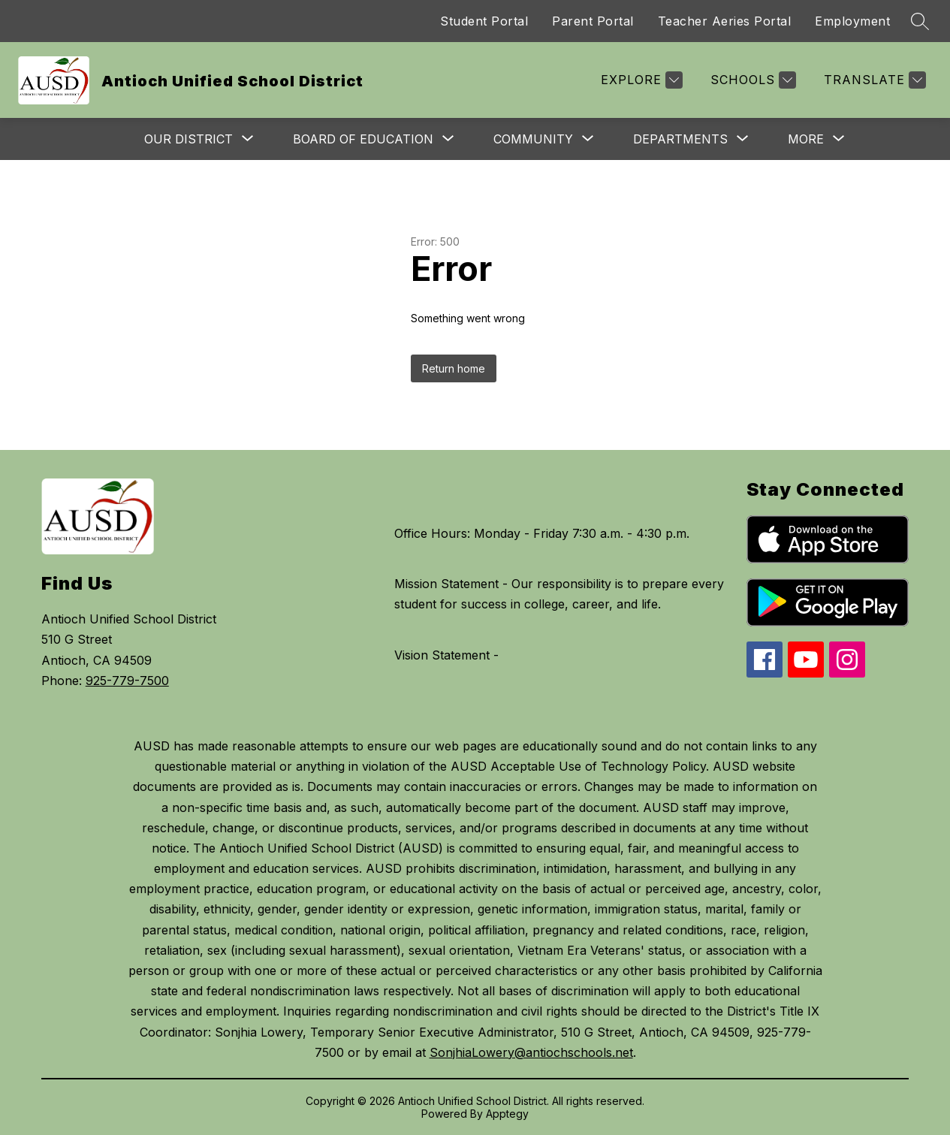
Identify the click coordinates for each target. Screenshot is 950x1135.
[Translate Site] (873, 80)
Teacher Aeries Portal (725, 21)
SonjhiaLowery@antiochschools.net (531, 1052)
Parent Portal (593, 21)
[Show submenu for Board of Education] (363, 139)
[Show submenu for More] (806, 139)
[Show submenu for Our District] (188, 139)
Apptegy (507, 1113)
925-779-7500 (127, 680)
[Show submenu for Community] (533, 139)
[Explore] (640, 80)
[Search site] (920, 21)
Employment (852, 21)
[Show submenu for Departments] (680, 139)
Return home (453, 368)
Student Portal (484, 21)
